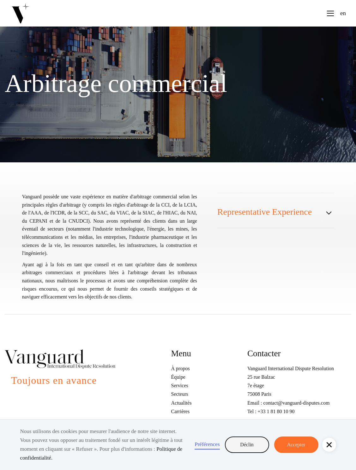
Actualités (181, 403)
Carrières (180, 411)
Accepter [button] (296, 444)
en (343, 13)
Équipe (178, 377)
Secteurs (179, 394)
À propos (180, 368)
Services (179, 385)
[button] (329, 445)
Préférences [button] (207, 444)
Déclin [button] (247, 444)
